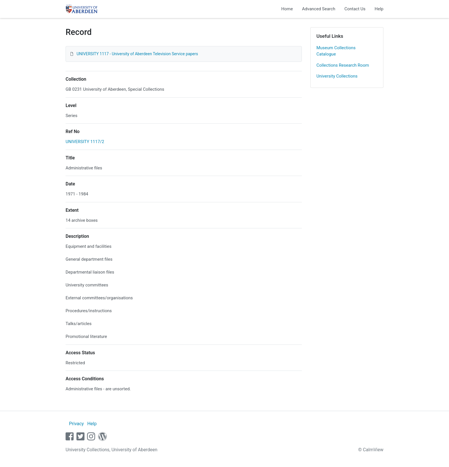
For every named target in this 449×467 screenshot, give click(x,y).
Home (287, 8)
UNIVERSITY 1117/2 (85, 141)
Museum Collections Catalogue (336, 51)
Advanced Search (318, 8)
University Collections (337, 76)
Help (379, 8)
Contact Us (355, 8)
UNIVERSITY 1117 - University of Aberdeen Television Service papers (137, 54)
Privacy (76, 423)
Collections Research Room (342, 65)
